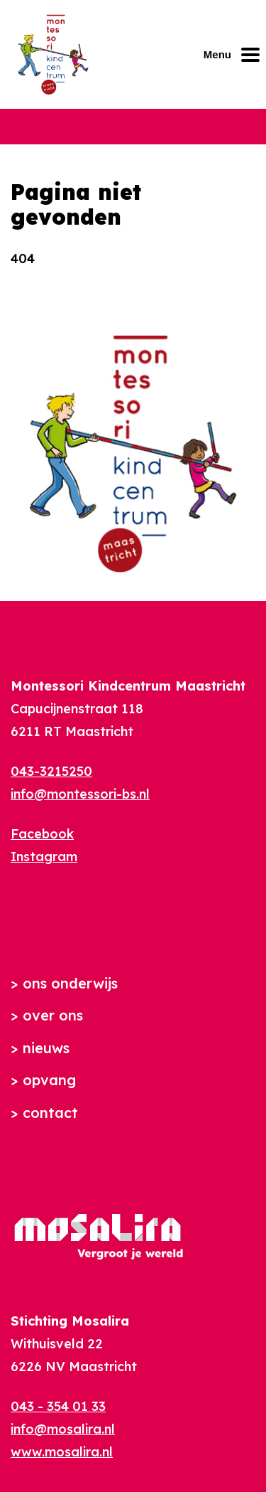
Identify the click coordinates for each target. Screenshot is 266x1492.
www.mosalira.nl (62, 1452)
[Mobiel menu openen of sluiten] (235, 54)
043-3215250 (51, 771)
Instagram (44, 856)
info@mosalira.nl (63, 1429)
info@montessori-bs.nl (80, 794)
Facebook (42, 834)
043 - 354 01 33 (58, 1406)
